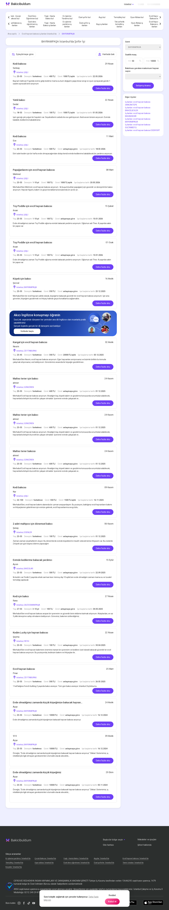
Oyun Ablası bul (136, 17)
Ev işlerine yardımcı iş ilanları (67, 24)
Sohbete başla (27, 331)
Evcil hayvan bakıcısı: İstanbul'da (135, 858)
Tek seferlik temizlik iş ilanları (119, 24)
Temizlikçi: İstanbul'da (14, 862)
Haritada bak (106, 54)
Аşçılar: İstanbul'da (101, 858)
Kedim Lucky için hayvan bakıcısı (30, 632)
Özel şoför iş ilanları (84, 24)
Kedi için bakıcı (21, 596)
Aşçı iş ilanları (102, 24)
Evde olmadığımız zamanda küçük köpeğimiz (37, 772)
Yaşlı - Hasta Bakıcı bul (49, 17)
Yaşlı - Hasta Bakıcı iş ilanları (49, 24)
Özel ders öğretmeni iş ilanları (32, 24)
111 (15, 736)
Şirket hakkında (144, 845)
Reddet (112, 895)
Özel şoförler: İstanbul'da (104, 862)
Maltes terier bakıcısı (24, 451)
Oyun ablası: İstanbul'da (44, 862)
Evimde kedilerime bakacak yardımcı (32, 560)
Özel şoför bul (84, 17)
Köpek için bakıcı (22, 278)
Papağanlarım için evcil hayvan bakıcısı (34, 169)
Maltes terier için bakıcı (25, 378)
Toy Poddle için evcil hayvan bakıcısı (32, 206)
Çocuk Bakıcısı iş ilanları (14, 24)
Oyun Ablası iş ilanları (137, 24)
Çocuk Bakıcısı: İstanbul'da (45, 858)
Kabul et (112, 901)
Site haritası (108, 845)
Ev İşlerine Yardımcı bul (67, 17)
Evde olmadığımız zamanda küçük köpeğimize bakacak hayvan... (47, 702)
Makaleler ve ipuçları (146, 839)
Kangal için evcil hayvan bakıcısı (30, 342)
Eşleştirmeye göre (23, 54)
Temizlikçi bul (119, 17)
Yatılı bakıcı (19, 100)
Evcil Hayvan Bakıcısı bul (154, 17)
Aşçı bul (102, 17)
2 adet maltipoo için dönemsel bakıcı (32, 523)
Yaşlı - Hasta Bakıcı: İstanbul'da (75, 858)
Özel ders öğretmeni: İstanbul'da (76, 862)
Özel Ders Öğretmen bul (32, 17)
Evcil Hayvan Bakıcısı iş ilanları (154, 24)
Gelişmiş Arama (143, 85)
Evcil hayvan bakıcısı (24, 668)
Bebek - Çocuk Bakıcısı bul (15, 17)
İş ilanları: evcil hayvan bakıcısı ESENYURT (142, 130)
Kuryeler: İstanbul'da (14, 867)
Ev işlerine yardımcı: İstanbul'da (18, 858)
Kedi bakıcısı (19, 63)
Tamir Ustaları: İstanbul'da (133, 862)
